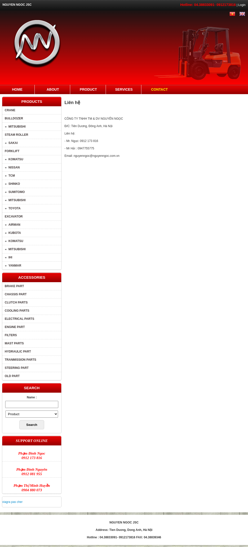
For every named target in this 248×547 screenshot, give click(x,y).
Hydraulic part (18, 351)
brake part (14, 286)
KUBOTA (14, 233)
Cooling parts (17, 310)
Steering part (17, 368)
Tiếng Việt (231, 14)
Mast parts (14, 343)
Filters (11, 335)
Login (242, 5)
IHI (10, 257)
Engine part (15, 327)
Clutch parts (16, 302)
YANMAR (14, 265)
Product (88, 89)
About (53, 89)
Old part (12, 376)
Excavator (14, 216)
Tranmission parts (20, 359)
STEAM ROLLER (16, 135)
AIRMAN (14, 224)
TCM (11, 175)
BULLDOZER (14, 118)
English (242, 14)
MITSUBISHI (17, 126)
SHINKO (14, 184)
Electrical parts (19, 319)
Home (17, 89)
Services (124, 89)
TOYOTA (14, 208)
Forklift (12, 151)
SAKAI (13, 143)
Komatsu (15, 159)
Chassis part (16, 294)
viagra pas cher (12, 502)
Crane (10, 110)
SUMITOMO (16, 192)
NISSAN (14, 167)
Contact (159, 89)
